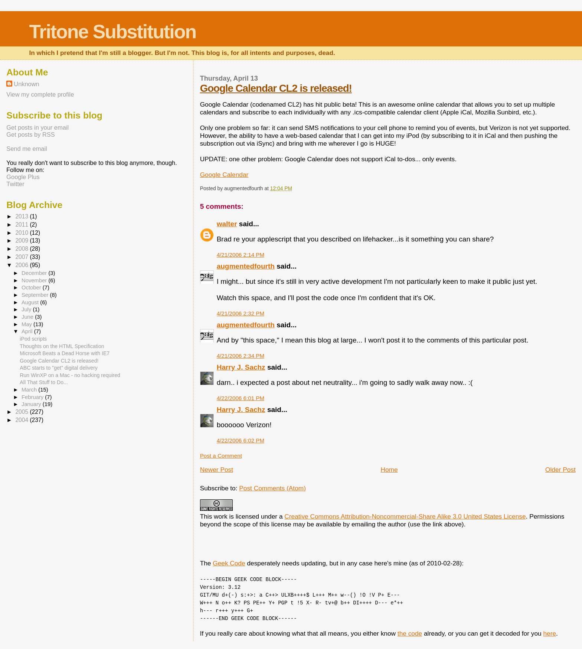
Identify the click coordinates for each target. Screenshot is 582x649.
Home (389, 469)
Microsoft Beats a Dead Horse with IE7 (64, 353)
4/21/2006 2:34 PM (240, 356)
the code (410, 633)
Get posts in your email (37, 127)
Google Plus (22, 176)
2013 (22, 216)
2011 (22, 224)
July (27, 309)
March (30, 390)
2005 (22, 412)
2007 (22, 257)
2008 (22, 249)
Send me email (26, 148)
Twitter (15, 184)
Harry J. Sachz (241, 367)
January (32, 404)
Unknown (26, 84)
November (35, 280)
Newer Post (216, 469)
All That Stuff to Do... (44, 382)
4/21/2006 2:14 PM (240, 255)
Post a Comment (221, 455)
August (31, 302)
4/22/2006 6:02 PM (240, 440)
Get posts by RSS (30, 134)
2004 (22, 420)
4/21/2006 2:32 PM (240, 313)
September (36, 295)
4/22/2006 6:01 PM (240, 398)
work (221, 516)
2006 (22, 265)
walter (227, 224)
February (33, 397)
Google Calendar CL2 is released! (276, 88)
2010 (22, 233)
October (32, 288)
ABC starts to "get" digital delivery (59, 368)
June (28, 317)
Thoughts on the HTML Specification (62, 346)
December (35, 273)
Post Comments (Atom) (272, 488)
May (27, 324)
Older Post (560, 469)
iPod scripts (33, 339)
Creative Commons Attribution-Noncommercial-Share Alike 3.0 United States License (405, 516)
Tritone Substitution (112, 31)
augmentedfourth (246, 266)
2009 (22, 240)
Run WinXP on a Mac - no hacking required (70, 375)
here (549, 633)
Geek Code (229, 563)
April (28, 331)
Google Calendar (224, 174)
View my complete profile (40, 94)
